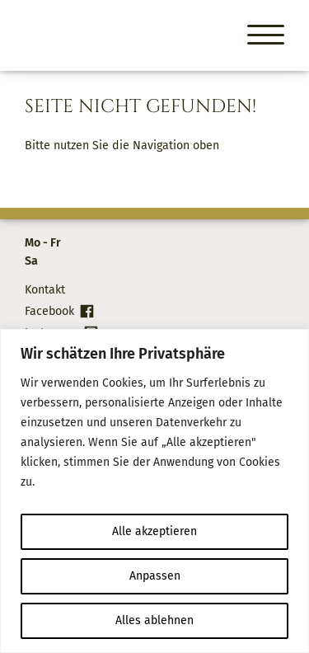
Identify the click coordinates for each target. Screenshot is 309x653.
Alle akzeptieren (154, 531)
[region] (154, 491)
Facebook (49, 311)
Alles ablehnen (154, 620)
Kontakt (45, 290)
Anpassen (154, 576)
